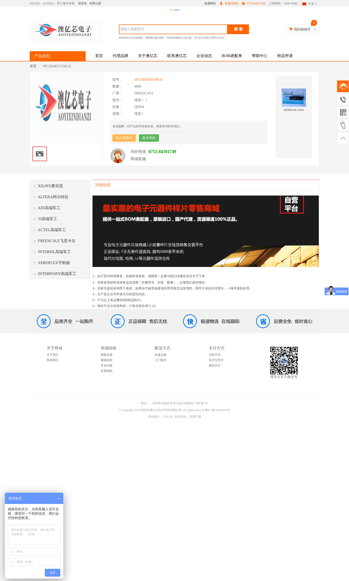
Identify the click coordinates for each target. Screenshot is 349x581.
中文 (310, 3)
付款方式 (214, 354)
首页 (99, 56)
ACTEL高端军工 (49, 230)
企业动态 (204, 56)
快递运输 (160, 354)
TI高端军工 (45, 219)
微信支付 (214, 365)
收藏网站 (210, 3)
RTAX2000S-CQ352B (179, 37)
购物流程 (106, 360)
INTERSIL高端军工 (52, 252)
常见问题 (106, 365)
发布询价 (149, 138)
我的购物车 (302, 29)
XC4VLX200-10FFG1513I (209, 37)
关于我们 (52, 354)
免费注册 (95, 3)
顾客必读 (106, 354)
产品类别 (42, 56)
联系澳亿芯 (177, 56)
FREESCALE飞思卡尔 (54, 241)
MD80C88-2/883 (155, 37)
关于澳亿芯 (147, 56)
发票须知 (106, 371)
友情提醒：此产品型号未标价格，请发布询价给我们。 (147, 126)
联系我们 (52, 360)
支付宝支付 (216, 360)
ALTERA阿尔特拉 (50, 197)
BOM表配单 (232, 56)
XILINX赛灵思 (48, 186)
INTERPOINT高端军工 (54, 274)
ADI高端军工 (46, 208)
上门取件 (160, 360)
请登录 (82, 3)
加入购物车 (124, 138)
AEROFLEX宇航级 (51, 263)
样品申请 (285, 56)
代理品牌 (120, 56)
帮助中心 (259, 56)
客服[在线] (229, 3)
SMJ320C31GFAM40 (131, 37)
